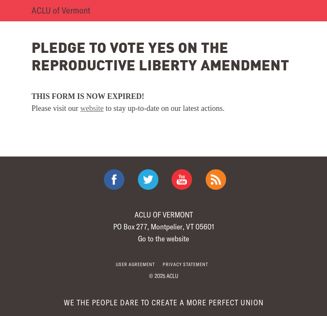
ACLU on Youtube (182, 179)
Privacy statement (185, 264)
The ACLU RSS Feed (216, 179)
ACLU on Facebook (114, 179)
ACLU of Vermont (61, 10)
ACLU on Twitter (148, 179)
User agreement (135, 264)
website (92, 108)
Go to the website (163, 238)
